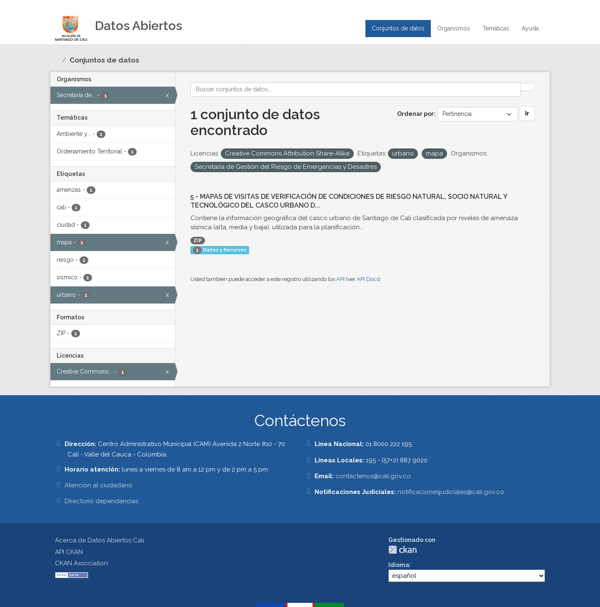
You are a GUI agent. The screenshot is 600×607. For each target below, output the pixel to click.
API (340, 279)
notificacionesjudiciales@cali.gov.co (451, 492)
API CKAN (69, 552)
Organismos (453, 28)
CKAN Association (81, 563)
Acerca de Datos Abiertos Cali (99, 540)
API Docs (368, 279)
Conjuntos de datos (398, 28)
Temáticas (495, 28)
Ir (527, 113)
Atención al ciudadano (98, 485)
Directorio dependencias (101, 501)
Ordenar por (415, 113)
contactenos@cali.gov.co (373, 476)
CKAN (402, 549)
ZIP (197, 240)
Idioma (398, 565)
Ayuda (530, 28)
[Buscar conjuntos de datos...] (355, 89)
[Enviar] (527, 87)
